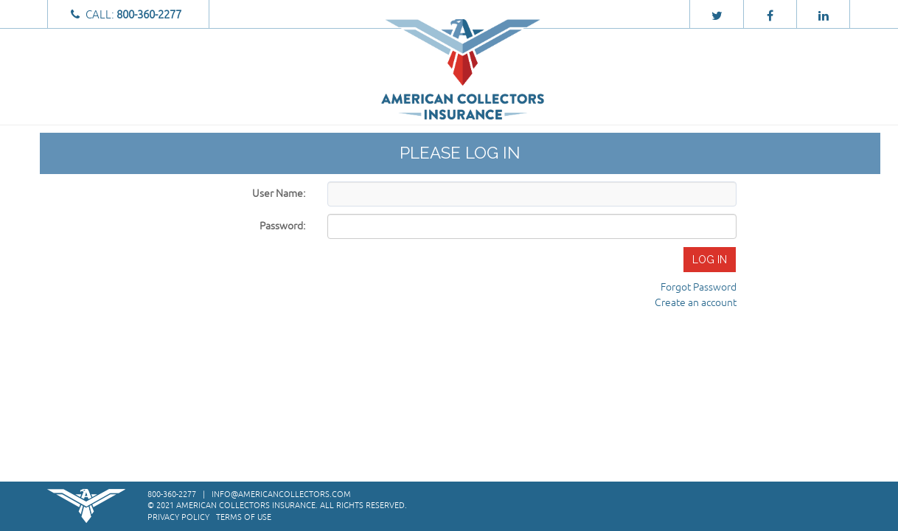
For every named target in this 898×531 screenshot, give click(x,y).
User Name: (278, 193)
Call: (127, 14)
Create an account (696, 302)
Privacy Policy (178, 517)
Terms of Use (243, 517)
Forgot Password (699, 287)
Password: (282, 226)
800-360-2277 (171, 494)
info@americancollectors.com (281, 494)
